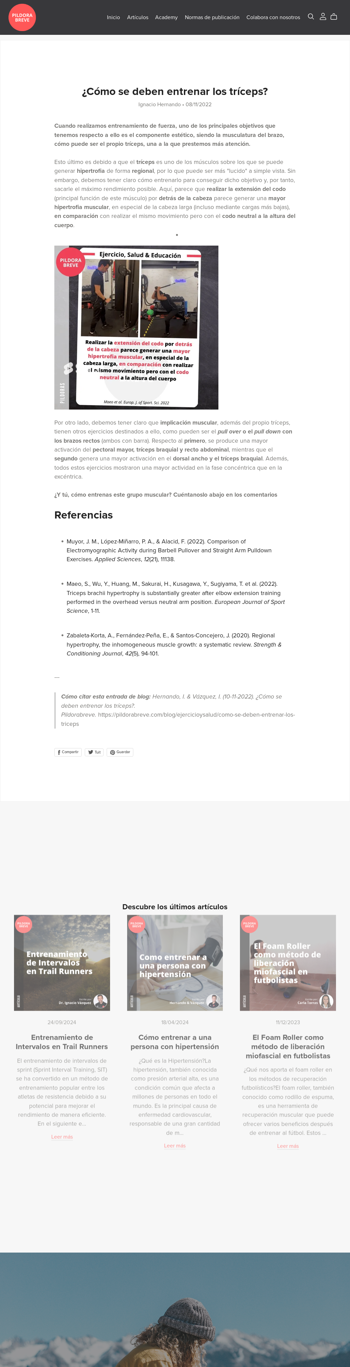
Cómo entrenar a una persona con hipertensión (175, 1039)
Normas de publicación (206, 19)
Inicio (108, 19)
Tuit (94, 752)
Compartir (68, 752)
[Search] (305, 19)
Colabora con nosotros (268, 19)
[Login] (317, 18)
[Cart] (331, 19)
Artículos (132, 19)
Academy (161, 19)
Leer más (62, 1133)
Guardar (120, 752)
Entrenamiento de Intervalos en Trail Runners (62, 1039)
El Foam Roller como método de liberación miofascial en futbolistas (288, 1043)
